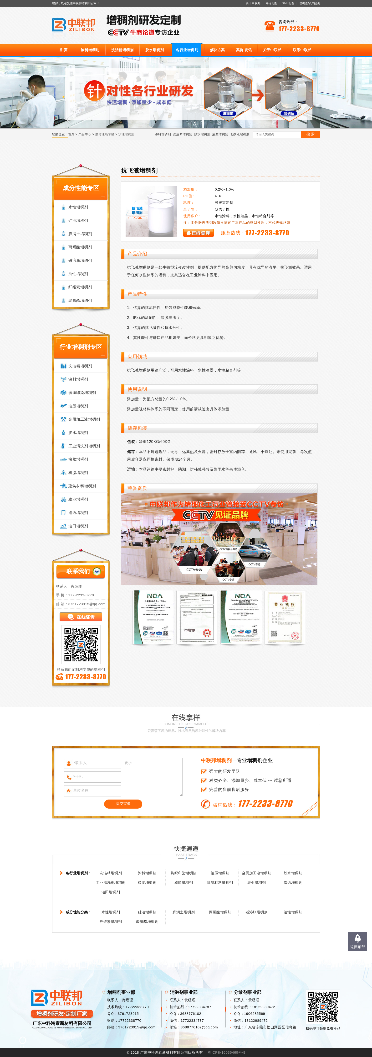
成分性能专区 (104, 134)
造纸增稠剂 (78, 513)
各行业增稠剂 (187, 50)
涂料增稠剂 (90, 50)
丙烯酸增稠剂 (80, 247)
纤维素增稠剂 (80, 287)
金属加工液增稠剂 (84, 419)
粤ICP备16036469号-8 (226, 1052)
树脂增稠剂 (78, 473)
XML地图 (288, 3)
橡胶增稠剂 (78, 459)
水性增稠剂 (126, 134)
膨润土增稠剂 (80, 234)
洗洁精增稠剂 (122, 50)
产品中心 (84, 134)
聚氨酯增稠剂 (80, 300)
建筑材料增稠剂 (82, 486)
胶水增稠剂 (154, 50)
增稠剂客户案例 (309, 3)
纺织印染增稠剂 (82, 393)
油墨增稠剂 (220, 134)
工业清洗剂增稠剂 (84, 446)
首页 (71, 134)
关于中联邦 (253, 3)
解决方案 (217, 50)
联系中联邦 (302, 50)
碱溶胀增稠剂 (80, 260)
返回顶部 (357, 947)
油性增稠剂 (78, 274)
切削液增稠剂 (240, 134)
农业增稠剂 (78, 499)
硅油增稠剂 (78, 220)
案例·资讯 (244, 50)
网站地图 (271, 3)
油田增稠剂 (78, 526)
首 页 (63, 50)
